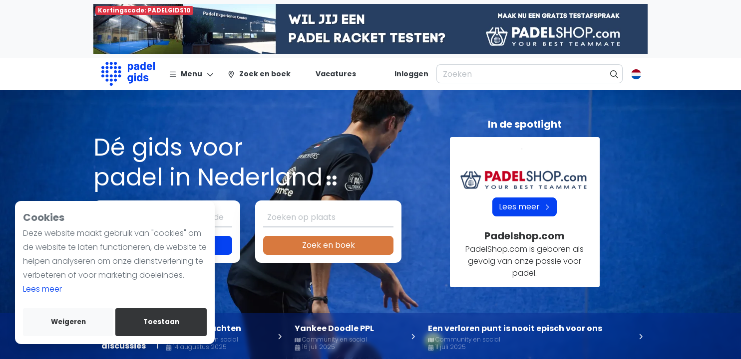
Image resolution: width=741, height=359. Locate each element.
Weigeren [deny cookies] (68, 322)
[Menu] (191, 74)
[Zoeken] (614, 73)
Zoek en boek (328, 245)
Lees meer (42, 289)
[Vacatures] (330, 74)
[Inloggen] (411, 74)
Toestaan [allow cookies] (161, 322)
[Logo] (128, 74)
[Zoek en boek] (259, 74)
